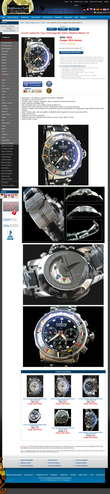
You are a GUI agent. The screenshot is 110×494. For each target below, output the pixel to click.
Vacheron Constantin (7, 143)
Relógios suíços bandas (13, 475)
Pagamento (68, 17)
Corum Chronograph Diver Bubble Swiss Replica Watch (35, 425)
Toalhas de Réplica (6, 179)
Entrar (86, 1)
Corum (43, 22)
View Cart (99, 12)
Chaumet (4, 68)
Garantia (73, 475)
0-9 (71, 478)
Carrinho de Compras (96, 1)
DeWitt (3, 80)
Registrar (84, 17)
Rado (3, 128)
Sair (71, 1)
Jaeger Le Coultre (6, 103)
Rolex (3, 131)
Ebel (2, 83)
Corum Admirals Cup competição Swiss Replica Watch (62, 428)
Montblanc (4, 111)
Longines (4, 105)
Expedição (58, 17)
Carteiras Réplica (6, 159)
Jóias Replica (5, 168)
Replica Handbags (6, 173)
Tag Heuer (4, 134)
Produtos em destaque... (8, 185)
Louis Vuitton (5, 108)
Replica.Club (52, 480)
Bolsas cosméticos (6, 151)
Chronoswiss (5, 74)
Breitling (3, 60)
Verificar (106, 1)
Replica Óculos (5, 176)
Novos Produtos (13, 17)
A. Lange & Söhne (6, 42)
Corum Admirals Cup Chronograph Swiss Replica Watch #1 (35, 399)
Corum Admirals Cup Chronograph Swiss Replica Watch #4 (91, 399)
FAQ (76, 17)
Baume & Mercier (6, 48)
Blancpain (4, 54)
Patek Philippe (5, 123)
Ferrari (3, 85)
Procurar (4, 22)
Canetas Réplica (6, 157)
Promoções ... (5, 182)
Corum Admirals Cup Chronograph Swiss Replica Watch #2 (63, 399)
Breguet (3, 57)
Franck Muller (5, 88)
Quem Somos (35, 17)
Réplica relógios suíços (32, 22)
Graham (3, 91)
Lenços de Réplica (6, 171)
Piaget (3, 126)
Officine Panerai (5, 114)
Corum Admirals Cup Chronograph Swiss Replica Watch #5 (91, 433)
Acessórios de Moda (7, 148)
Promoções (25, 17)
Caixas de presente (7, 154)
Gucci (3, 94)
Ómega (3, 117)
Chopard (3, 71)
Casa (3, 17)
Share (76, 5)
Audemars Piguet (6, 45)
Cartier (3, 65)
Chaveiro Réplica (6, 162)
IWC (2, 100)
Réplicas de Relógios (7, 146)
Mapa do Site (83, 475)
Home (66, 1)
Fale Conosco (47, 17)
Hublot (3, 97)
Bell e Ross (4, 51)
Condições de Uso (42, 475)
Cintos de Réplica (6, 165)
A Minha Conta (78, 1)
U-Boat (3, 137)
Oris (2, 120)
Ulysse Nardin (5, 140)
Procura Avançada (9, 31)
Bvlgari (3, 62)
